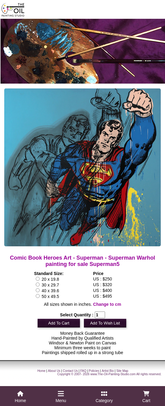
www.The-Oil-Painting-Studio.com (113, 374)
